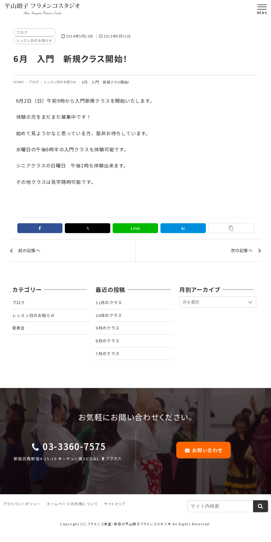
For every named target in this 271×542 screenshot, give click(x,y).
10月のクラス (110, 319)
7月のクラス (108, 361)
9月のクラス (108, 333)
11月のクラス (110, 306)
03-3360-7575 (74, 455)
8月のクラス (108, 347)
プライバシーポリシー (22, 512)
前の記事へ (30, 252)
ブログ (22, 32)
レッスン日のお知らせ (36, 40)
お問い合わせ (203, 458)
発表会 (19, 333)
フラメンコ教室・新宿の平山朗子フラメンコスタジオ (129, 532)
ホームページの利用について (72, 512)
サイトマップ (114, 512)
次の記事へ (240, 252)
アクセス (111, 467)
